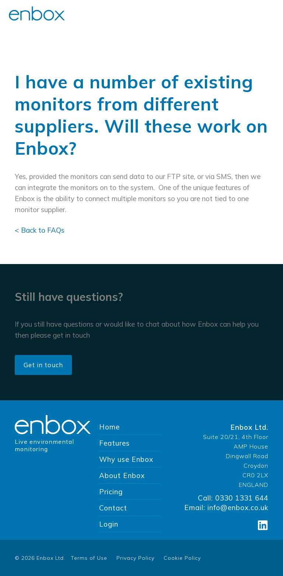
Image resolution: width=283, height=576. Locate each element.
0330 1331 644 (241, 498)
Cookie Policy (182, 558)
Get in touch (43, 365)
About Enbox (122, 475)
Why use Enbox (126, 459)
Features (114, 443)
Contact (113, 507)
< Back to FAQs (39, 230)
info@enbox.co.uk (237, 507)
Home (109, 426)
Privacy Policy (135, 558)
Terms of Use (89, 558)
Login (108, 524)
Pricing (111, 491)
